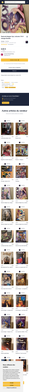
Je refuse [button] (11, 385)
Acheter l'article (14, 60)
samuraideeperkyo (12, 87)
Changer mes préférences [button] (12, 387)
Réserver (14, 71)
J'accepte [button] (11, 382)
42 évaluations (10, 44)
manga (6, 87)
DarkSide (7, 41)
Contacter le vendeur (14, 67)
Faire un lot (6, 102)
